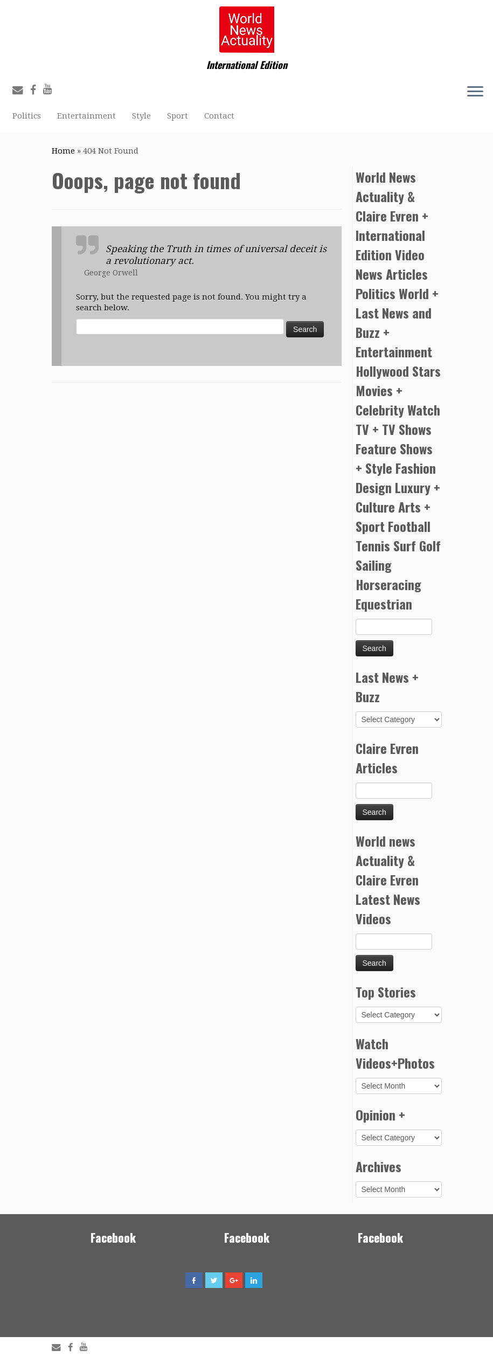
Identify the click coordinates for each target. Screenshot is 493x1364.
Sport (177, 116)
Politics (26, 116)
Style (141, 116)
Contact (219, 116)
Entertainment (86, 116)
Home (63, 151)
